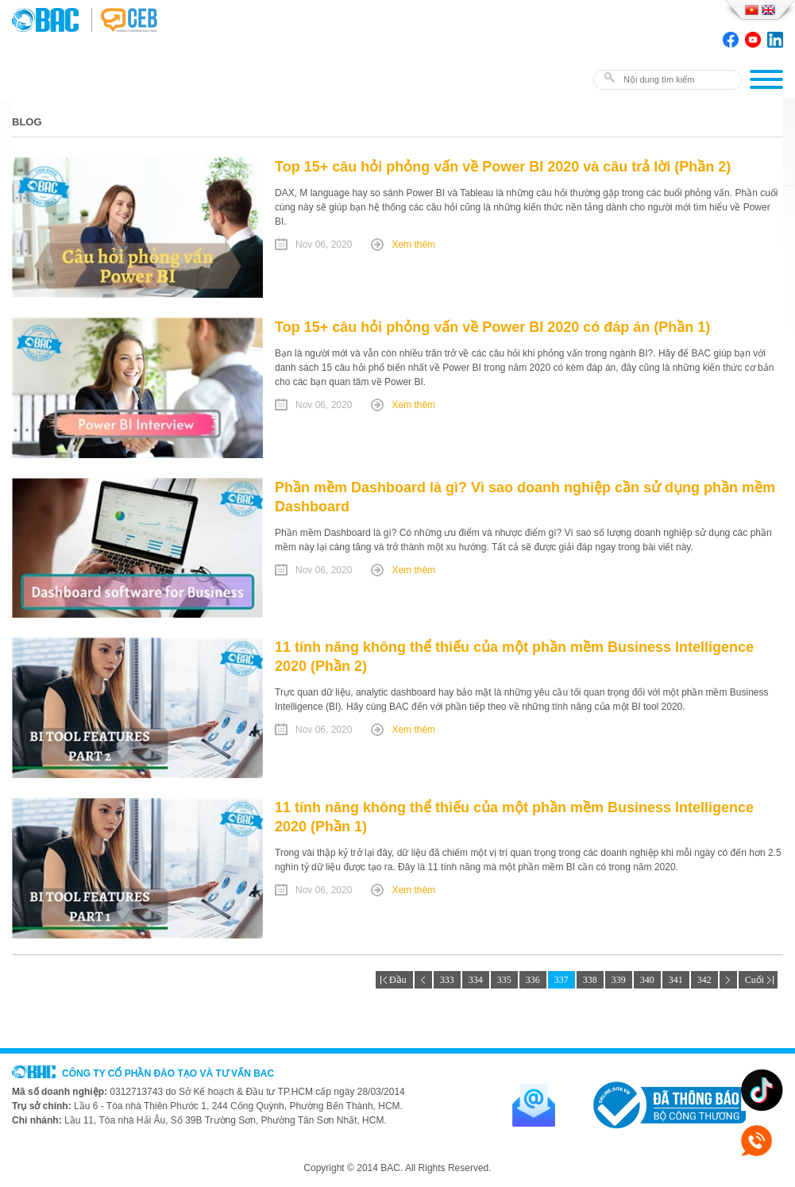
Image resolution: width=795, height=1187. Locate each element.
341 (676, 979)
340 (647, 979)
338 (590, 979)
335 (504, 979)
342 (704, 979)
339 (619, 979)
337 (561, 979)
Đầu (394, 979)
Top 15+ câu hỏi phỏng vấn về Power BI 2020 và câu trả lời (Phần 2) (503, 167)
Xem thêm (413, 244)
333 (447, 979)
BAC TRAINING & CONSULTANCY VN (51, 20)
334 (476, 979)
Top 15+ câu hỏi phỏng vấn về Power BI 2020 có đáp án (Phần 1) (492, 327)
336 (533, 979)
